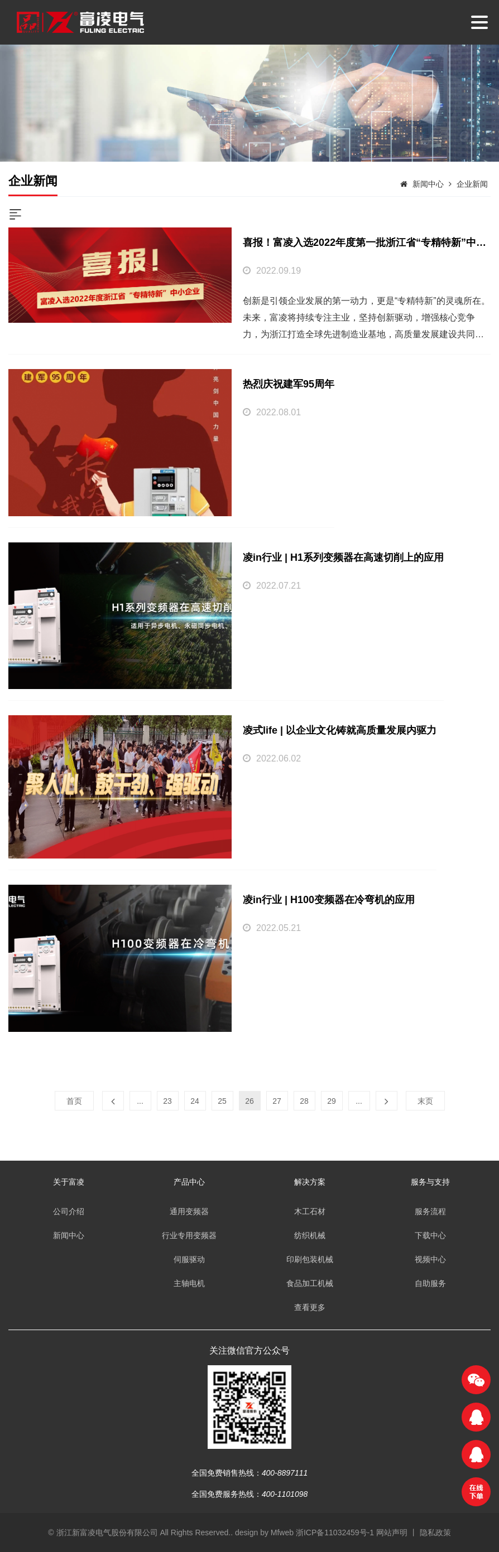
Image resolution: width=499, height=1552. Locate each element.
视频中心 (430, 1259)
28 (304, 1101)
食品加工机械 (309, 1283)
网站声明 (391, 1532)
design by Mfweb (264, 1532)
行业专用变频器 (189, 1235)
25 (222, 1101)
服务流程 (430, 1211)
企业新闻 (472, 184)
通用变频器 (189, 1211)
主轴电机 (189, 1283)
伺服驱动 (189, 1259)
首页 (74, 1101)
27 (276, 1101)
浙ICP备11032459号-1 (336, 1532)
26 (249, 1101)
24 (194, 1101)
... (140, 1101)
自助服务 (430, 1283)
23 (167, 1101)
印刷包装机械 (309, 1259)
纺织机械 (309, 1235)
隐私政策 (435, 1532)
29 (331, 1101)
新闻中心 (428, 184)
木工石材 (309, 1211)
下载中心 (430, 1235)
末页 (425, 1101)
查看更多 (309, 1307)
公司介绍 (68, 1211)
